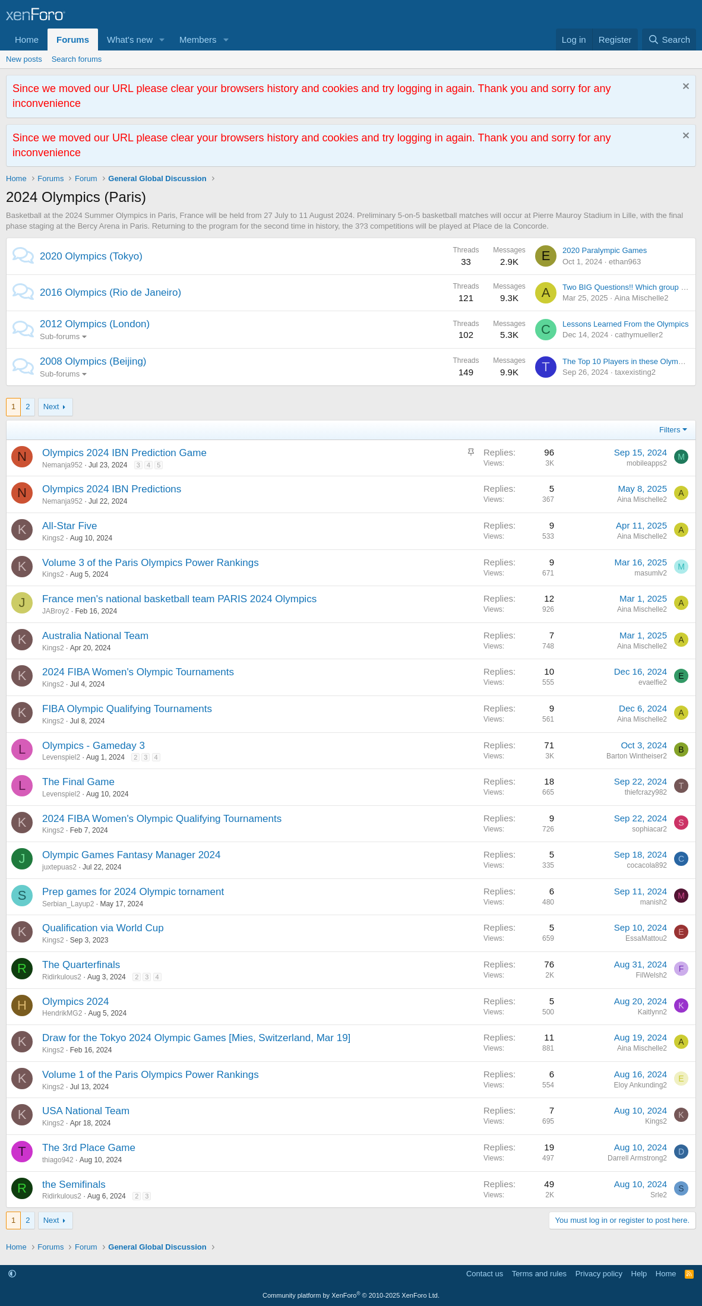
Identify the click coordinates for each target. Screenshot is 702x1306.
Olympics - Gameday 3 (93, 745)
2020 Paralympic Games (604, 250)
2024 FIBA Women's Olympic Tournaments (138, 672)
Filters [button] (669, 429)
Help (639, 1273)
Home (27, 39)
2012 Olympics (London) (95, 324)
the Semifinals (74, 1184)
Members (198, 39)
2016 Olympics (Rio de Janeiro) (110, 292)
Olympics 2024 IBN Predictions (111, 489)
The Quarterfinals (81, 964)
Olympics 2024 (75, 1001)
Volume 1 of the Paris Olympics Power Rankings (150, 1074)
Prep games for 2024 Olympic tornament (133, 891)
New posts (24, 59)
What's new (130, 39)
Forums (72, 39)
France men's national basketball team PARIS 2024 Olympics (179, 599)
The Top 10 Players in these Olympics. (628, 361)
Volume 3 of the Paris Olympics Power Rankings (150, 562)
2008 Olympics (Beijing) (93, 361)
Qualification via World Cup (103, 928)
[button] (162, 39)
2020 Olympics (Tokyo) (91, 256)
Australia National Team (95, 635)
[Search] (669, 39)
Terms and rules (539, 1273)
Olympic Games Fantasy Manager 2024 (131, 855)
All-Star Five (69, 526)
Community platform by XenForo (351, 1295)
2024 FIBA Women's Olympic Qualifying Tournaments (162, 818)
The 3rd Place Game (88, 1147)
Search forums (77, 59)
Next (51, 406)
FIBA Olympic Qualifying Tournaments (127, 708)
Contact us (484, 1273)
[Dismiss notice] (684, 87)
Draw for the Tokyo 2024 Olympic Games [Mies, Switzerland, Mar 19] (196, 1037)
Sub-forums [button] (60, 336)
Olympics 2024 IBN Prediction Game (124, 452)
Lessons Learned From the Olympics (625, 324)
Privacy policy (598, 1273)
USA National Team (85, 1111)
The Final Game (78, 782)
